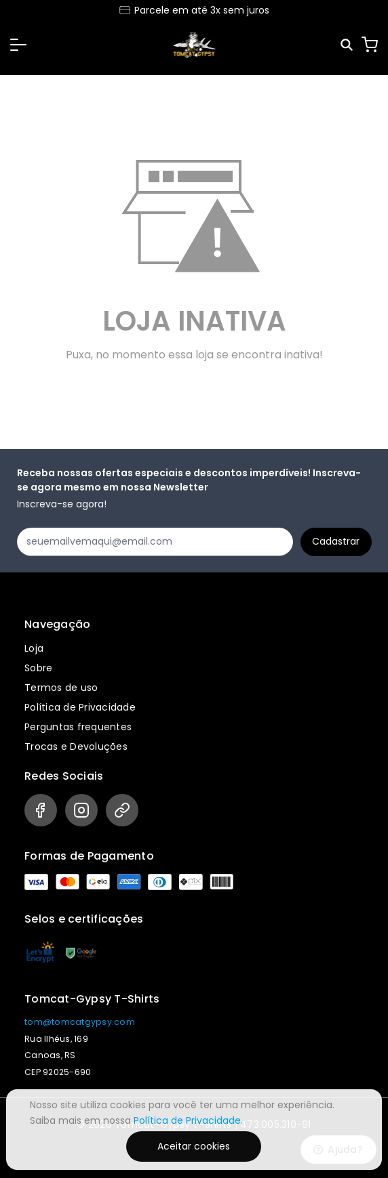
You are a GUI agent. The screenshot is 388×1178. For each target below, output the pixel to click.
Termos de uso (61, 687)
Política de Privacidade (80, 707)
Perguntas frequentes (78, 727)
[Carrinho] (370, 45)
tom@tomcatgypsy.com (79, 1022)
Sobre (38, 668)
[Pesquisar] (348, 45)
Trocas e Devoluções (76, 746)
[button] (18, 45)
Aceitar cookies (193, 1146)
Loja (33, 648)
